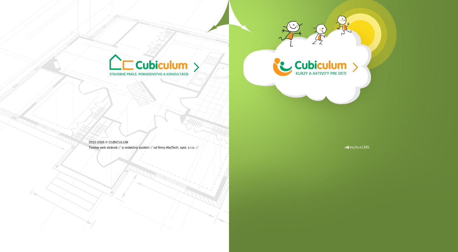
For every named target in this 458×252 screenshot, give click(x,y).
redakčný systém (137, 147)
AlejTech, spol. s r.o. (180, 147)
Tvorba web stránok (103, 147)
